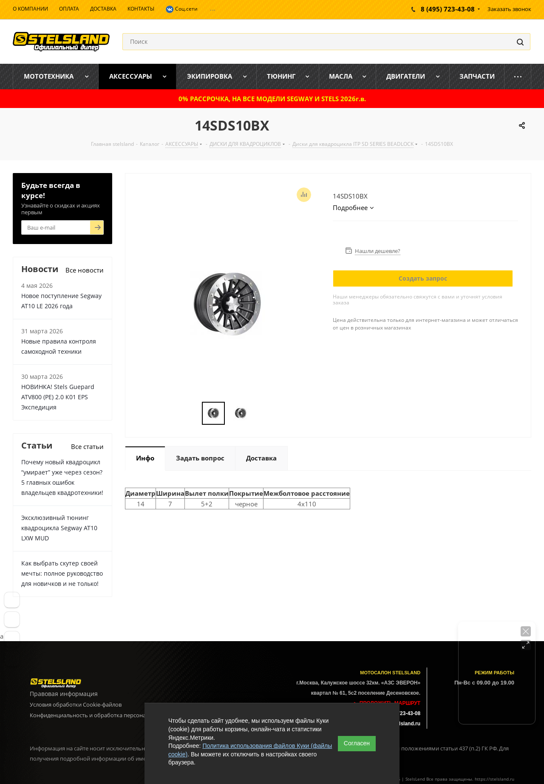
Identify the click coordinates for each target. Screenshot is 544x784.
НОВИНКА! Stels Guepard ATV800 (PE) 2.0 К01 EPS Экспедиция (57, 397)
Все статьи (87, 446)
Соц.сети (181, 9)
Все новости (84, 270)
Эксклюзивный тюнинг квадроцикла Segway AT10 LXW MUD (59, 528)
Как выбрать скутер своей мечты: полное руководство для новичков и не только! (62, 573)
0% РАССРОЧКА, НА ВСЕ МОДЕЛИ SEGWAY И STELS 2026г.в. (272, 98)
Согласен (357, 743)
